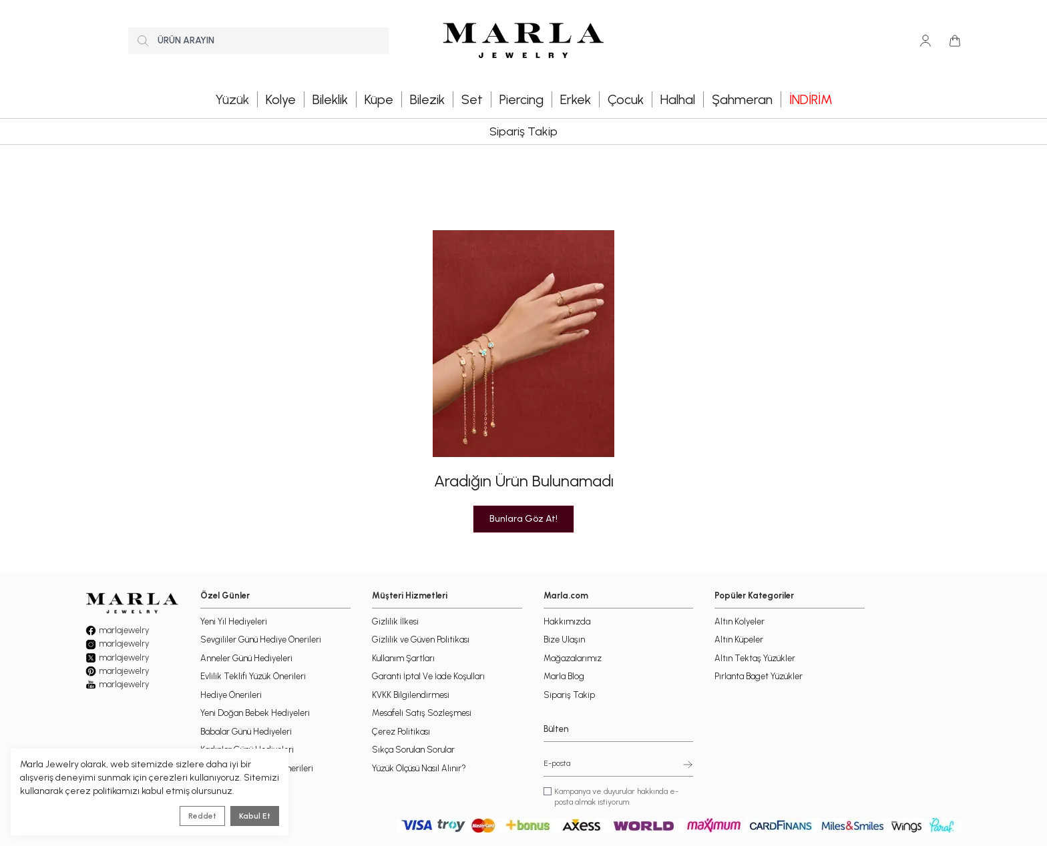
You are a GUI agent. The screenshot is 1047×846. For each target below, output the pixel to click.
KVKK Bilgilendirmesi (410, 695)
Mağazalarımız (573, 658)
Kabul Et (254, 816)
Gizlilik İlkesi (395, 621)
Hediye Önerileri (231, 695)
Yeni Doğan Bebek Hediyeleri (255, 713)
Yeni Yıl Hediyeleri (233, 621)
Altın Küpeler (738, 639)
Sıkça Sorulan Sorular (413, 750)
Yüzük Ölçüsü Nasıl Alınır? (419, 768)
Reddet (202, 816)
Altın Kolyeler (739, 621)
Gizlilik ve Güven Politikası (420, 639)
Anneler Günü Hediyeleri (246, 658)
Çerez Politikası (401, 732)
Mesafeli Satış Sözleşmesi (421, 713)
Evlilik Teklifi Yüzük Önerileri (253, 676)
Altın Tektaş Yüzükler (754, 658)
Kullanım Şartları (403, 658)
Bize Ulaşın (564, 639)
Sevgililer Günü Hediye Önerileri (260, 639)
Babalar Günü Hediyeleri (246, 732)
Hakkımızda (567, 621)
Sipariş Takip (523, 131)
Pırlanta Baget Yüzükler (758, 676)
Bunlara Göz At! (523, 518)
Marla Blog (564, 676)
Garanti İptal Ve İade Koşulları (428, 676)
